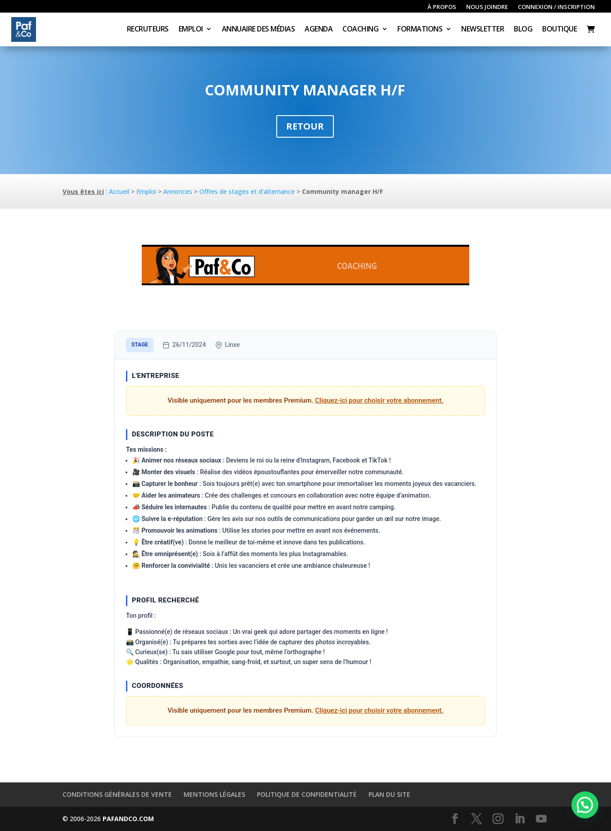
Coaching (360, 30)
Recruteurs (148, 30)
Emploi (191, 30)
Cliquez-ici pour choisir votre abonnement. (379, 400)
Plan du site (389, 794)
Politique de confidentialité (307, 794)
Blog (523, 30)
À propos (441, 7)
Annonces (177, 191)
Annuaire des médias (258, 30)
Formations (419, 30)
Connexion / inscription (556, 7)
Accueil (119, 191)
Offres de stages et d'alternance (247, 191)
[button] (584, 804)
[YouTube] (541, 819)
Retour (305, 126)
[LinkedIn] (519, 819)
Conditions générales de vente (117, 794)
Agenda (318, 30)
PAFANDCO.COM (128, 818)
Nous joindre (487, 7)
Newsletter (482, 30)
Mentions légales (214, 794)
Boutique (559, 30)
